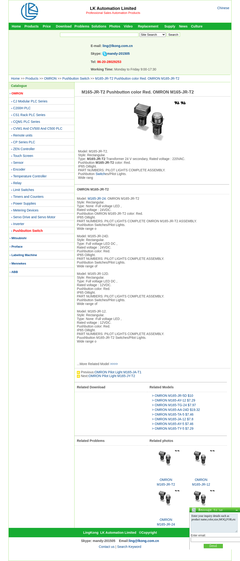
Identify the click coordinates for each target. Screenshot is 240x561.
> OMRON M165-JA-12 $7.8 (172, 419)
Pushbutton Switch (76, 78)
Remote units (22, 135)
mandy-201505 (118, 53)
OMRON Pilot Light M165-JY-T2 (112, 376)
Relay (17, 183)
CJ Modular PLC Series (30, 101)
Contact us (106, 547)
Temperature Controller (30, 176)
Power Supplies (24, 203)
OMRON (50, 78)
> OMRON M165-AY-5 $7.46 (172, 424)
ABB (14, 272)
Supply (169, 26)
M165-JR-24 (97, 198)
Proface (17, 246)
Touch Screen (23, 156)
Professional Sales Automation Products (113, 13)
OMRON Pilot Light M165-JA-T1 (117, 372)
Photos (114, 26)
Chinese (223, 8)
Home (16, 26)
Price (47, 26)
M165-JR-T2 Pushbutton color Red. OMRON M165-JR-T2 (137, 78)
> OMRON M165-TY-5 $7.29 (172, 428)
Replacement (148, 26)
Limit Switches (23, 190)
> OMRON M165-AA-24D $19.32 (176, 410)
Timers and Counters (28, 197)
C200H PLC (22, 108)
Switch (100, 174)
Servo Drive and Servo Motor (34, 217)
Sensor (18, 162)
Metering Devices (25, 210)
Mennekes (18, 263)
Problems (82, 26)
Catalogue (19, 86)
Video (128, 26)
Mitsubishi (18, 238)
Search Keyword (129, 547)
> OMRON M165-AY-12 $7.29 (173, 400)
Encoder (19, 169)
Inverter (18, 224)
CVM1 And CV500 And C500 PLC (37, 128)
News (183, 26)
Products (31, 26)
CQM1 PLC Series (26, 122)
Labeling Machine (24, 255)
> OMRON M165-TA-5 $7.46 (173, 414)
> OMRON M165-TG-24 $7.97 (174, 405)
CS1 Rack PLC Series (29, 115)
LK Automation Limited (113, 8)
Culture (196, 26)
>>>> (114, 364)
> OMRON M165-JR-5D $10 (172, 395)
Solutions (98, 26)
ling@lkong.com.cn (118, 46)
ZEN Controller (24, 149)
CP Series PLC (24, 142)
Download (64, 26)
